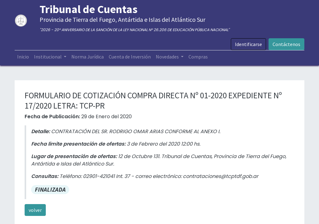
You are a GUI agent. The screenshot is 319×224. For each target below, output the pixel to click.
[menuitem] (23, 56)
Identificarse (248, 44)
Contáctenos (286, 44)
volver (35, 210)
